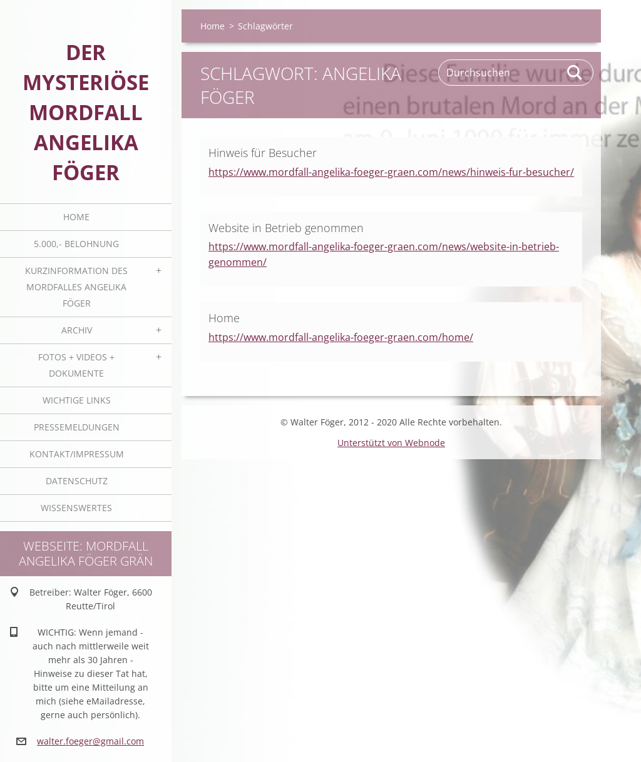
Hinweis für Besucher (262, 152)
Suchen (575, 72)
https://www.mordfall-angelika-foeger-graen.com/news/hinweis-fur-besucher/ (391, 172)
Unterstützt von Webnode (391, 443)
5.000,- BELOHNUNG (76, 244)
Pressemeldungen (77, 427)
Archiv (76, 330)
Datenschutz (77, 481)
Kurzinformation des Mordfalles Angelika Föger (76, 287)
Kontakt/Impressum (76, 454)
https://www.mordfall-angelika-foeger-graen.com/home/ (340, 337)
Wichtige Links (77, 400)
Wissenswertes (76, 508)
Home (76, 217)
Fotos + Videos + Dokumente (76, 365)
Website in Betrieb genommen (286, 227)
